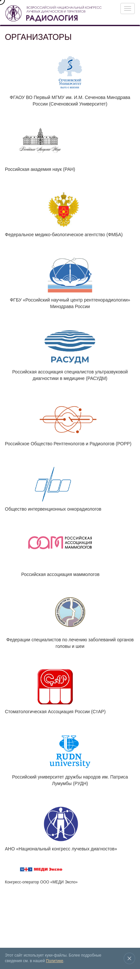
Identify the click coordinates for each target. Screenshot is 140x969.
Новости (85, 915)
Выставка (32, 915)
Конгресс (12, 915)
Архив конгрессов (59, 915)
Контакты (17, 929)
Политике (54, 961)
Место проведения (112, 915)
